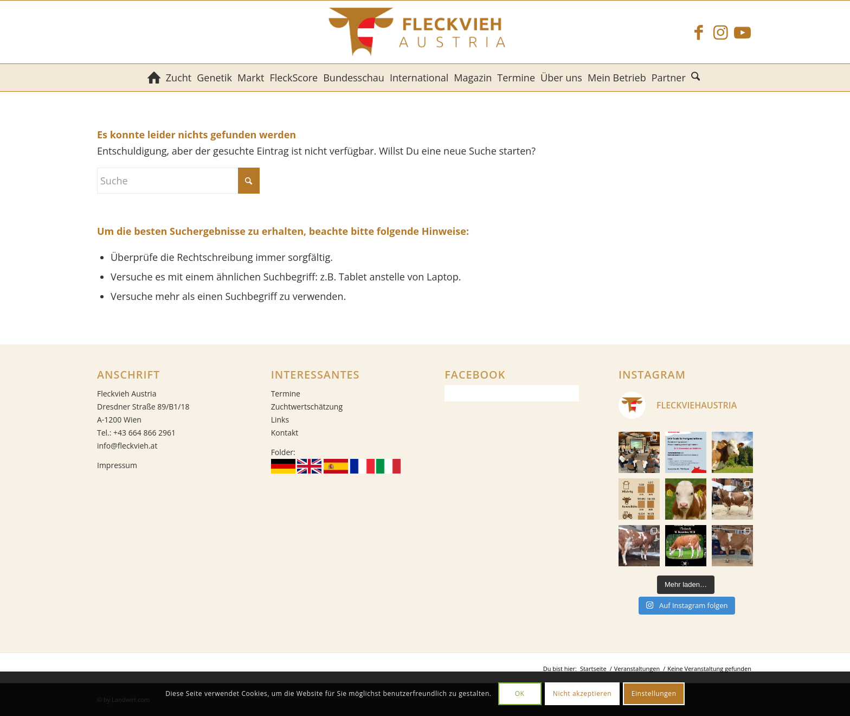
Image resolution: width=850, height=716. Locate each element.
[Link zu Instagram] (720, 32)
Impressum (117, 465)
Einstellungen (654, 693)
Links (280, 419)
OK (520, 693)
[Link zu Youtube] (742, 32)
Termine (285, 393)
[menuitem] (154, 77)
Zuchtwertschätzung (307, 406)
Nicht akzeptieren (582, 693)
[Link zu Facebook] (699, 32)
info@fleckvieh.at (127, 445)
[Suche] (696, 77)
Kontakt (285, 432)
